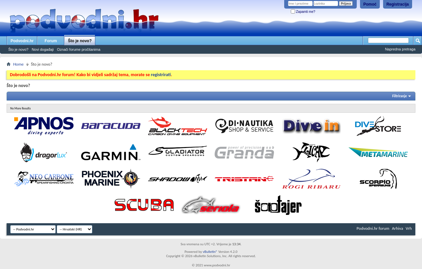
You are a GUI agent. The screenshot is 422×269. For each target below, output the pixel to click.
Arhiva (397, 228)
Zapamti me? (303, 12)
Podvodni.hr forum (373, 228)
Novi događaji (43, 49)
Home (18, 64)
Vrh (409, 228)
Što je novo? (80, 41)
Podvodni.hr (22, 41)
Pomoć (370, 4)
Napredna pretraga (400, 49)
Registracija (397, 4)
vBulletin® (210, 252)
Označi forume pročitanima (78, 49)
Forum (51, 41)
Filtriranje (399, 96)
